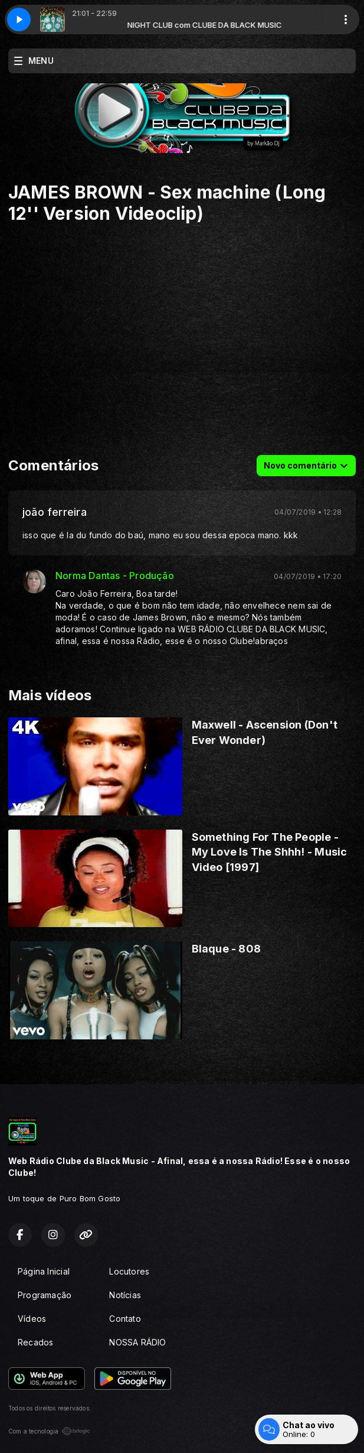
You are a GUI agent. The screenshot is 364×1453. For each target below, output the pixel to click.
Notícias (125, 1295)
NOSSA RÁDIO (137, 1342)
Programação (44, 1295)
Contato (124, 1319)
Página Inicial (44, 1271)
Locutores (129, 1271)
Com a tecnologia (49, 1431)
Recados (35, 1342)
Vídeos (32, 1319)
